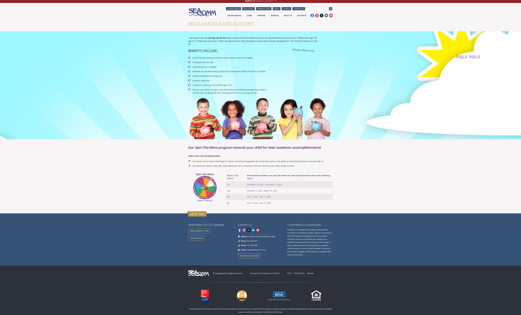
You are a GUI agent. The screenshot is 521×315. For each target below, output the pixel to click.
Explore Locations (249, 256)
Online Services (234, 15)
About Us (288, 15)
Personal (261, 15)
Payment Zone (263, 8)
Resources (301, 15)
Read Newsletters (199, 231)
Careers (286, 8)
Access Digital (233, 8)
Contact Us (299, 8)
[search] (330, 8)
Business (275, 15)
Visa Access (248, 8)
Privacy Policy (299, 273)
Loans (249, 15)
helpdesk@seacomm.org (256, 250)
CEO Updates (196, 238)
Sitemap (310, 273)
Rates (276, 8)
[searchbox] (317, 8)
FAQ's (289, 273)
